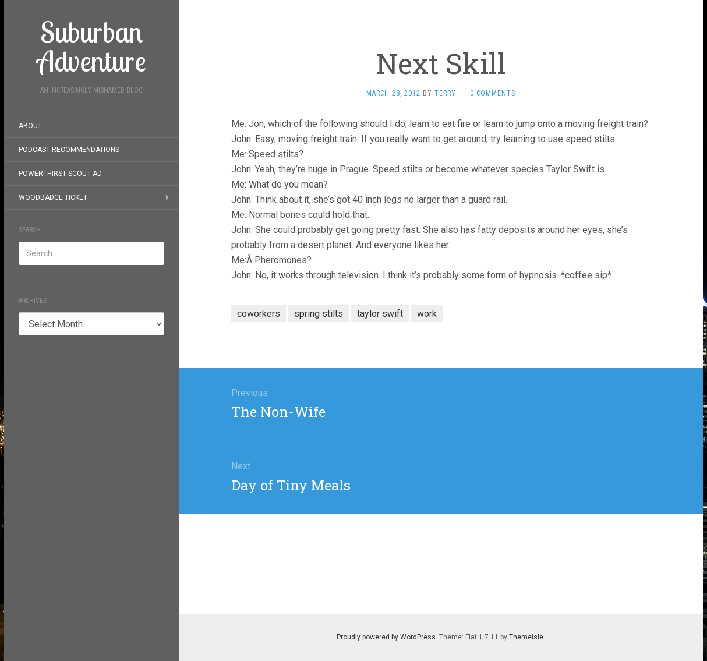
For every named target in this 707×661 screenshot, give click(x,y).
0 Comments (492, 93)
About (30, 126)
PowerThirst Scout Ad (60, 173)
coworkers (258, 313)
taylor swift (380, 313)
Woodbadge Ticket (53, 197)
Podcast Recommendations (69, 150)
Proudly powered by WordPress (386, 637)
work (427, 313)
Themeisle (526, 637)
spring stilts (318, 313)
